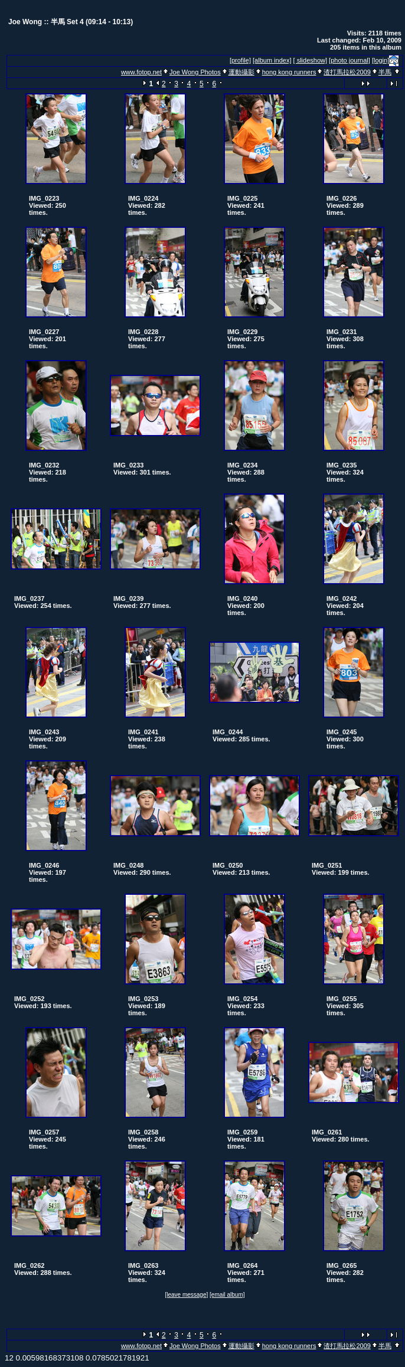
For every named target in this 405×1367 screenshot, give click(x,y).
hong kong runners (289, 72)
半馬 (384, 72)
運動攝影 (241, 72)
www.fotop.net (141, 72)
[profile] (240, 60)
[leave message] (186, 1294)
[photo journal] (349, 60)
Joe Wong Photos (195, 72)
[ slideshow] (310, 60)
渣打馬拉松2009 (347, 72)
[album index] (272, 60)
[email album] (227, 1294)
